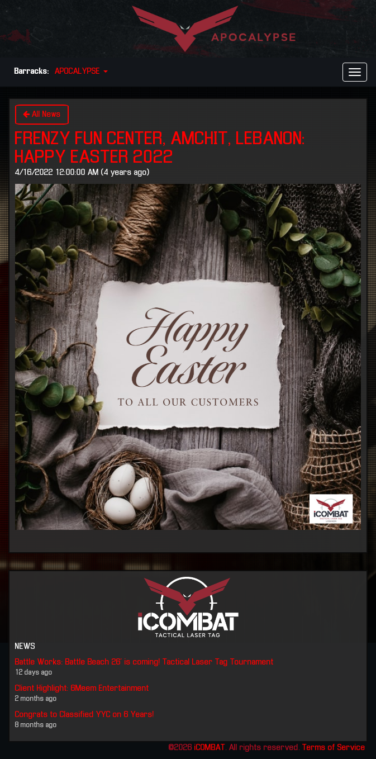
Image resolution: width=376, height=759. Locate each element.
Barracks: (32, 71)
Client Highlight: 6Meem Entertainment (82, 688)
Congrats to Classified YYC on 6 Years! (84, 715)
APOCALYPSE (81, 71)
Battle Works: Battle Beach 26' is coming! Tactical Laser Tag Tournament (144, 662)
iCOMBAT (209, 748)
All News (42, 114)
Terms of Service (333, 748)
